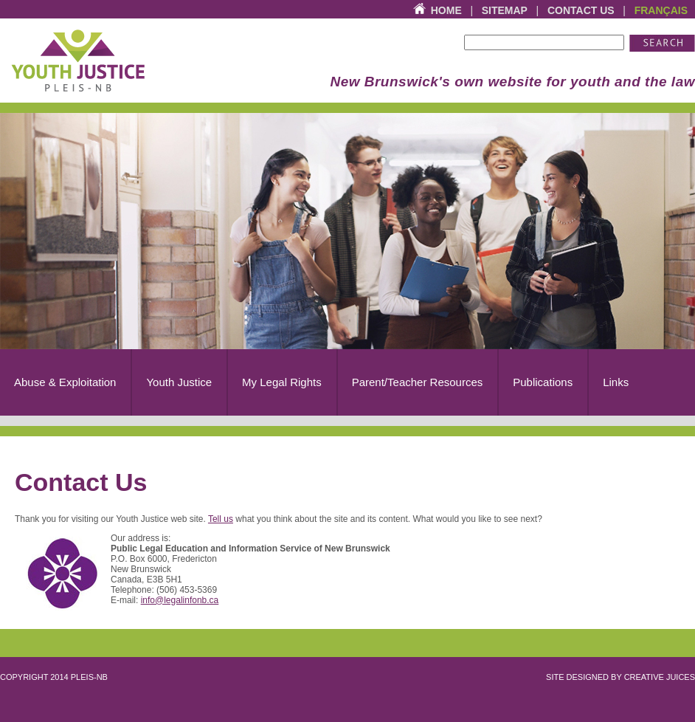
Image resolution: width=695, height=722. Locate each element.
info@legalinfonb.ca (180, 600)
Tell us (220, 519)
